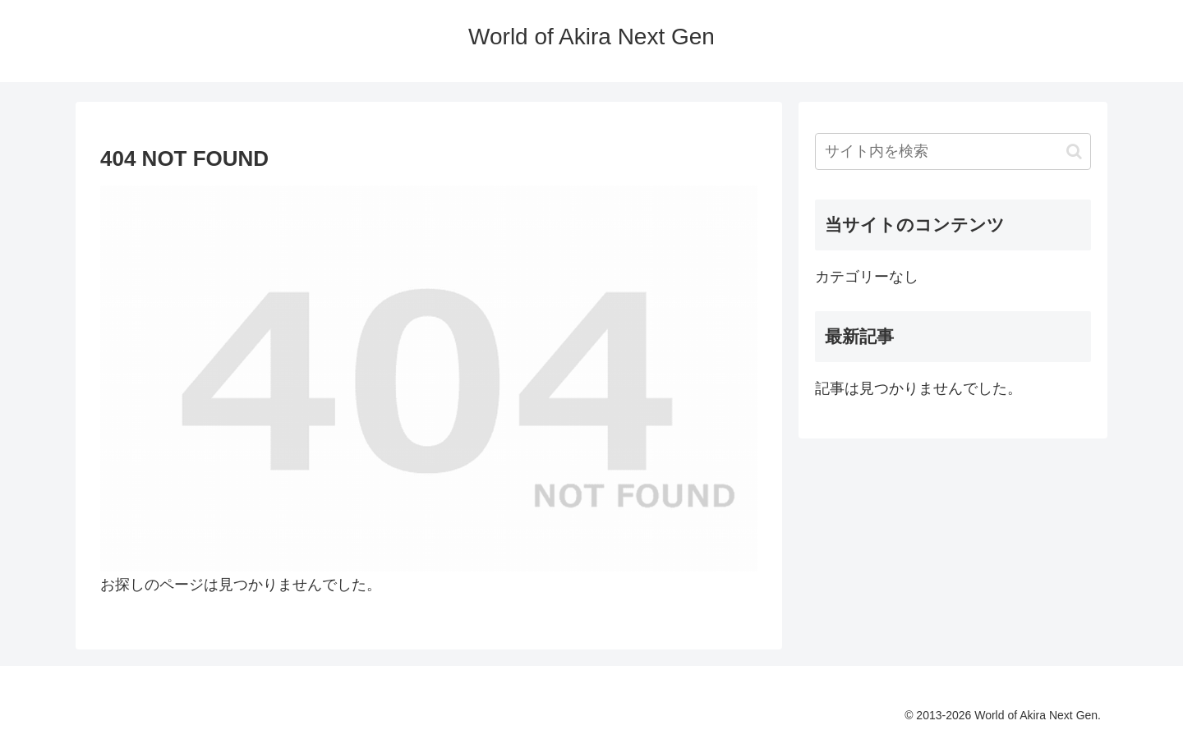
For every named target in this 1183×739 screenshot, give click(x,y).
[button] (1074, 151)
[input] (953, 151)
